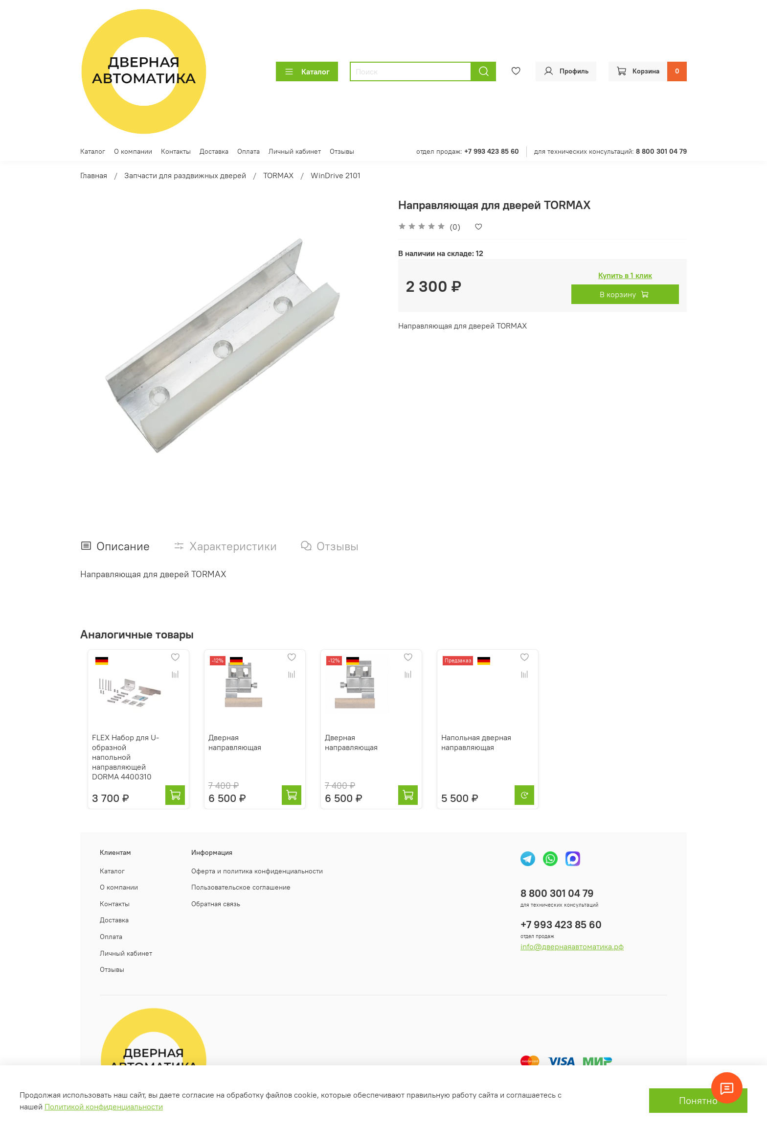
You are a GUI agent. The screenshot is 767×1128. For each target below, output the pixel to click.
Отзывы (342, 151)
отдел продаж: (467, 151)
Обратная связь (215, 901)
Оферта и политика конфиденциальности (257, 869)
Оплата (248, 151)
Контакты (176, 151)
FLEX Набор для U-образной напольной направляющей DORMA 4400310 (122, 759)
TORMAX (278, 175)
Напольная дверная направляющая (492, 750)
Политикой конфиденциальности (104, 1106)
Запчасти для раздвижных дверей (185, 175)
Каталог (307, 71)
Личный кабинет (295, 151)
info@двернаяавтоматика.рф (572, 944)
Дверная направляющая (235, 750)
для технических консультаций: (610, 151)
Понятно (698, 1100)
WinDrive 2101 (336, 175)
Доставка (214, 151)
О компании (133, 151)
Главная (93, 175)
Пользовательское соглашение (241, 885)
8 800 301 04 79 (557, 891)
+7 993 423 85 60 (561, 922)
